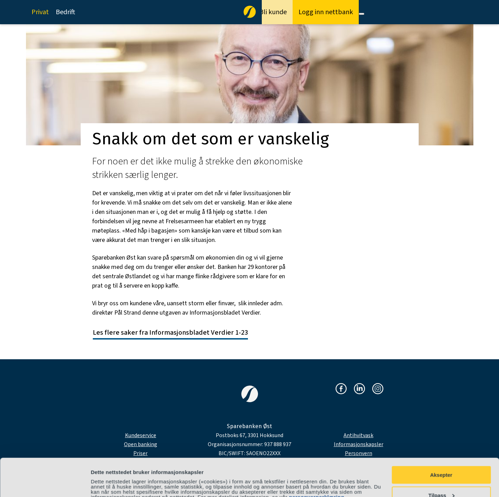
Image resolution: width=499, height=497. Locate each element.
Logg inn (325, 12)
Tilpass (441, 460)
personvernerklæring (317, 461)
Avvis (441, 480)
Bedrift (65, 12)
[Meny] (361, 14)
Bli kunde (273, 12)
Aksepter (441, 439)
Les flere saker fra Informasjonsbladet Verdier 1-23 (170, 332)
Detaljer (100, 479)
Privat (40, 12)
